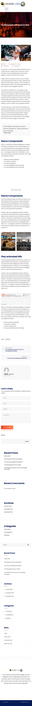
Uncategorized (8, 532)
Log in (5, 633)
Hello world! (7, 456)
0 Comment (16, 66)
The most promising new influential (13, 462)
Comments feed (8, 640)
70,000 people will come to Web (12, 464)
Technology (6, 66)
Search (3, 435)
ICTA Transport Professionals (15, 702)
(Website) (11, 374)
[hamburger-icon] (6, 9)
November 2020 (8, 512)
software (8, 339)
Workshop (6, 535)
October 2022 (8, 506)
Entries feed (7, 636)
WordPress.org (8, 643)
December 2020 (8, 509)
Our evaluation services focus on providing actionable (15, 468)
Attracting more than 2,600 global (13, 459)
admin (4, 64)
